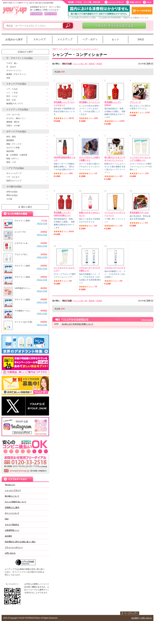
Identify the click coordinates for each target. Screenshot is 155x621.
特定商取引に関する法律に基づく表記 (20, 542)
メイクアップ (64, 39)
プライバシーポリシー (14, 547)
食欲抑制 (10, 151)
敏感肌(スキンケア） (15, 103)
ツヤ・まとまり (13, 177)
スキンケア (39, 39)
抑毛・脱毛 (11, 137)
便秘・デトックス (14, 144)
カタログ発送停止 (12, 524)
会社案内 (8, 536)
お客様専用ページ (12, 530)
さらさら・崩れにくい (15, 118)
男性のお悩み (12, 195)
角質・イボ (11, 162)
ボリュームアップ (14, 173)
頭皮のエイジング (14, 180)
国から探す (25, 207)
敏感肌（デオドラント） (16, 74)
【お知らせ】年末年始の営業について (77, 324)
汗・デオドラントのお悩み (19, 58)
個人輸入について (12, 496)
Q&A (7, 519)
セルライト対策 (13, 147)
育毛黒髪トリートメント (89, 102)
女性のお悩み (12, 192)
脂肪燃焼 (10, 140)
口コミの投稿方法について (15, 502)
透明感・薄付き (13, 122)
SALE (141, 39)
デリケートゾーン (14, 70)
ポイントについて (12, 513)
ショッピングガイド (13, 490)
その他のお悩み (14, 186)
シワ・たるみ (12, 89)
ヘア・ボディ (90, 39)
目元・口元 (11, 100)
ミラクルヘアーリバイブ (114, 268)
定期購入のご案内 (12, 507)
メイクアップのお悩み (17, 109)
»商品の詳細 (42, 223)
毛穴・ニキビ (12, 96)
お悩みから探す (14, 39)
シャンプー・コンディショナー (85, 49)
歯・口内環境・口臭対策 (16, 155)
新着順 (99, 64)
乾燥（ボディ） (13, 158)
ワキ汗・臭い (12, 63)
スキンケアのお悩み (16, 83)
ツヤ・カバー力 (13, 115)
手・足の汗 (11, 67)
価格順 (91, 64)
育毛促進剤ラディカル (139, 212)
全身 (8, 78)
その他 (9, 199)
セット (115, 39)
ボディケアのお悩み (16, 131)
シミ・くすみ (12, 92)
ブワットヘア (135, 102)
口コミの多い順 (80, 64)
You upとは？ (10, 485)
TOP (54, 49)
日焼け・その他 (13, 125)
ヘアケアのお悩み (15, 168)
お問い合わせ (10, 553)
